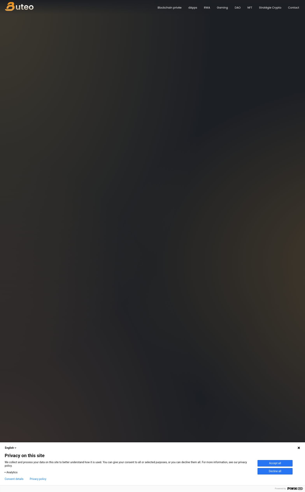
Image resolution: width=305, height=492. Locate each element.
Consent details (14, 479)
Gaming (222, 8)
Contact (293, 8)
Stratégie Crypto (270, 8)
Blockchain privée (169, 8)
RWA (207, 8)
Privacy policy (38, 479)
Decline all (275, 471)
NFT (249, 8)
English (11, 447)
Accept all (275, 463)
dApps (192, 8)
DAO (238, 8)
